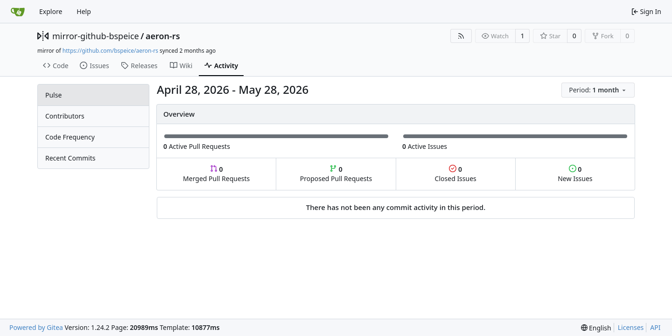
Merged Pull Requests (216, 174)
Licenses (631, 327)
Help (84, 11)
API (655, 327)
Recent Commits (70, 158)
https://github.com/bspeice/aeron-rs (110, 51)
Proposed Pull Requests (336, 174)
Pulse (53, 95)
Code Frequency (70, 137)
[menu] (598, 90)
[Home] (18, 11)
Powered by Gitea (36, 327)
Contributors (64, 116)
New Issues (575, 174)
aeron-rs (163, 36)
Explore (50, 11)
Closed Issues (455, 174)
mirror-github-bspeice (95, 36)
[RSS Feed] (461, 36)
